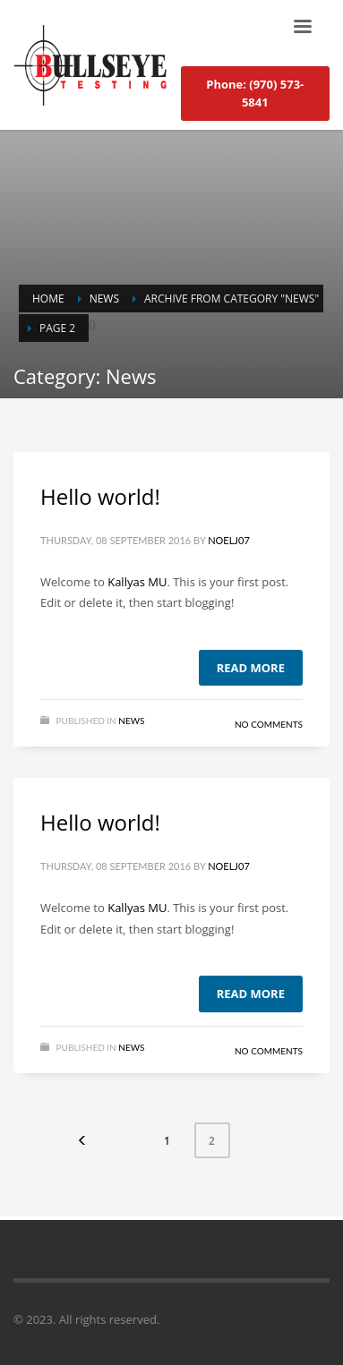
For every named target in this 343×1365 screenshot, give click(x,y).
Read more (251, 668)
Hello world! (100, 496)
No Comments (269, 724)
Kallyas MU (137, 582)
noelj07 (229, 540)
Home (48, 298)
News (104, 298)
